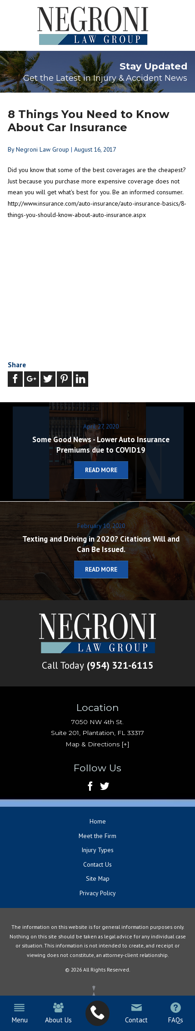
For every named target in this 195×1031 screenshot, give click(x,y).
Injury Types (97, 850)
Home (98, 822)
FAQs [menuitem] (175, 1013)
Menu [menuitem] (19, 1013)
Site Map (98, 879)
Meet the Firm (97, 836)
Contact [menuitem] (136, 1013)
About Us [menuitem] (58, 1013)
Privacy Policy (97, 893)
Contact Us (97, 864)
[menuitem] (97, 1013)
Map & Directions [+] (97, 744)
